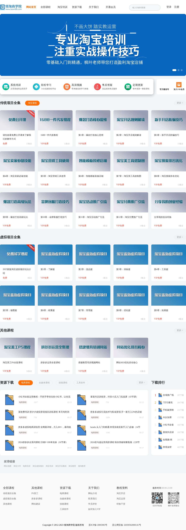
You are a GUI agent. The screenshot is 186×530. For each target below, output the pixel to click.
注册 (176, 7)
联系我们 (92, 498)
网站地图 (7, 466)
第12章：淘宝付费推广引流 (129, 217)
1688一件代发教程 (49, 135)
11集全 (67, 278)
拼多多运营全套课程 (50, 362)
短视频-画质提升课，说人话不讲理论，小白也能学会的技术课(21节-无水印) (166, 440)
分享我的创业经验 (162, 217)
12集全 (67, 144)
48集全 (67, 371)
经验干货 (121, 504)
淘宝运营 (121, 498)
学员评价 (92, 504)
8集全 (105, 144)
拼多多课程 (36, 498)
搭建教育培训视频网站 (89, 362)
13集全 (29, 144)
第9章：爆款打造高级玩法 (15, 217)
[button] (174, 70)
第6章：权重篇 (48, 310)
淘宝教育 (72, 466)
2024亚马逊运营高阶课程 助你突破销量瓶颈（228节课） (81, 445)
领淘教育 (82, 466)
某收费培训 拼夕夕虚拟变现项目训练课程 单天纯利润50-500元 (9, 415)
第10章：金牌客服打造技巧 (54, 217)
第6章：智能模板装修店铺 (90, 176)
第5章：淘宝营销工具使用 (53, 176)
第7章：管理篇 (85, 310)
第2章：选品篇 (85, 269)
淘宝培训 (49, 466)
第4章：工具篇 (161, 269)
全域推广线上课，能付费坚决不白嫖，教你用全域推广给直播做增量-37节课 (166, 395)
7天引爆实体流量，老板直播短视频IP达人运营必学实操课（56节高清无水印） (166, 402)
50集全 (29, 371)
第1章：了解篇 (48, 269)
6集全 (105, 278)
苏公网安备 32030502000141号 (126, 525)
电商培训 (26, 466)
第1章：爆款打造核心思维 (90, 135)
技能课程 (63, 383)
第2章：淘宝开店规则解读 (128, 135)
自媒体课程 (44, 383)
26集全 (29, 185)
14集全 (142, 226)
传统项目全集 (9, 493)
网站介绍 (92, 493)
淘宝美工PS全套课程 (13, 362)
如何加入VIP (94, 509)
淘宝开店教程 (60, 466)
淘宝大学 (17, 466)
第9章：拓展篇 (161, 310)
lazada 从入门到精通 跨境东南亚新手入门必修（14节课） (81, 430)
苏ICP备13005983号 (98, 525)
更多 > (180, 103)
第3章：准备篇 (123, 269)
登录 (168, 7)
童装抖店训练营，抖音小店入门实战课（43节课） (81, 400)
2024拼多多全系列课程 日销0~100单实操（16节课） (9, 445)
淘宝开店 (121, 493)
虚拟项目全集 (9, 498)
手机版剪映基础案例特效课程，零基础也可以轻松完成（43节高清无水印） (166, 410)
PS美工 (34, 493)
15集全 (180, 144)
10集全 (29, 319)
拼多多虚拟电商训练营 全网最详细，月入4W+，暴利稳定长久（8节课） (9, 430)
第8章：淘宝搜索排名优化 (166, 176)
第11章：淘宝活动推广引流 (91, 217)
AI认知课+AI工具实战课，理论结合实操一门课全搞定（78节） (165, 417)
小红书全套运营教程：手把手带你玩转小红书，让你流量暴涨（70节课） (9, 400)
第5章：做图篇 (10, 310)
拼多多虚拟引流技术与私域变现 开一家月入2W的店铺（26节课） (81, 415)
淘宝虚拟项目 (38, 466)
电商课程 (25, 383)
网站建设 (35, 504)
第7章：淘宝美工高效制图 (128, 176)
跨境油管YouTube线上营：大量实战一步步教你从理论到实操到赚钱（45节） (165, 447)
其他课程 (7, 504)
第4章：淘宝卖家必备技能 (15, 176)
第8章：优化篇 (123, 310)
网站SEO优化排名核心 (127, 362)
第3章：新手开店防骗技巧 (166, 135)
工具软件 (80, 383)
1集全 (29, 278)
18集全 (142, 144)
